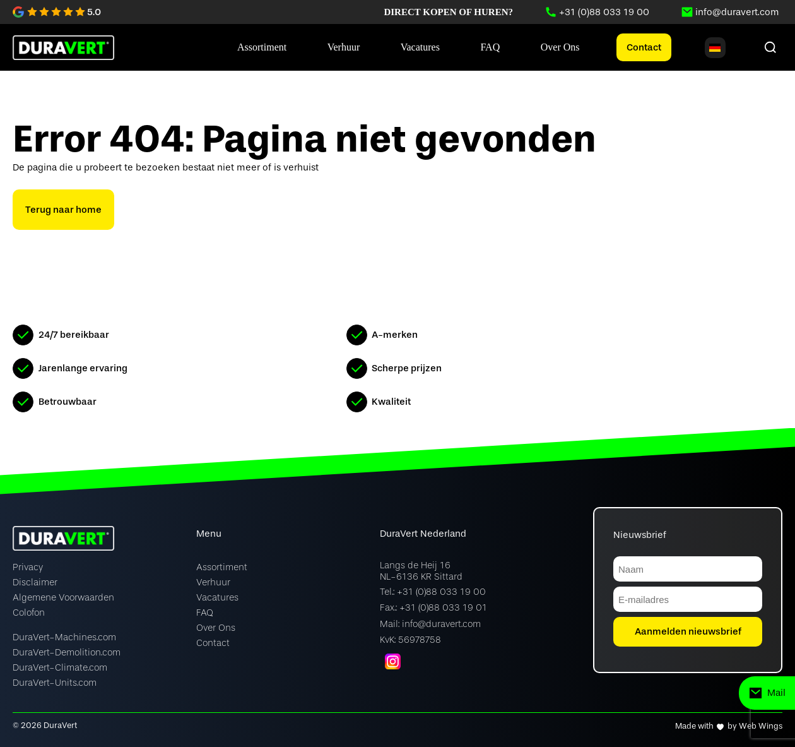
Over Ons (215, 628)
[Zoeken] (770, 47)
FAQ (204, 612)
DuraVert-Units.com (55, 683)
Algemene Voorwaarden (63, 597)
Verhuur (213, 582)
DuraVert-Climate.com (60, 667)
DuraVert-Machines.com (64, 637)
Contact (644, 47)
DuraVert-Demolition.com (67, 652)
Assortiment (221, 567)
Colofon (29, 612)
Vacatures (217, 597)
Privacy (28, 567)
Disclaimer (35, 582)
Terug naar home (63, 209)
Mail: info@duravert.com (430, 624)
